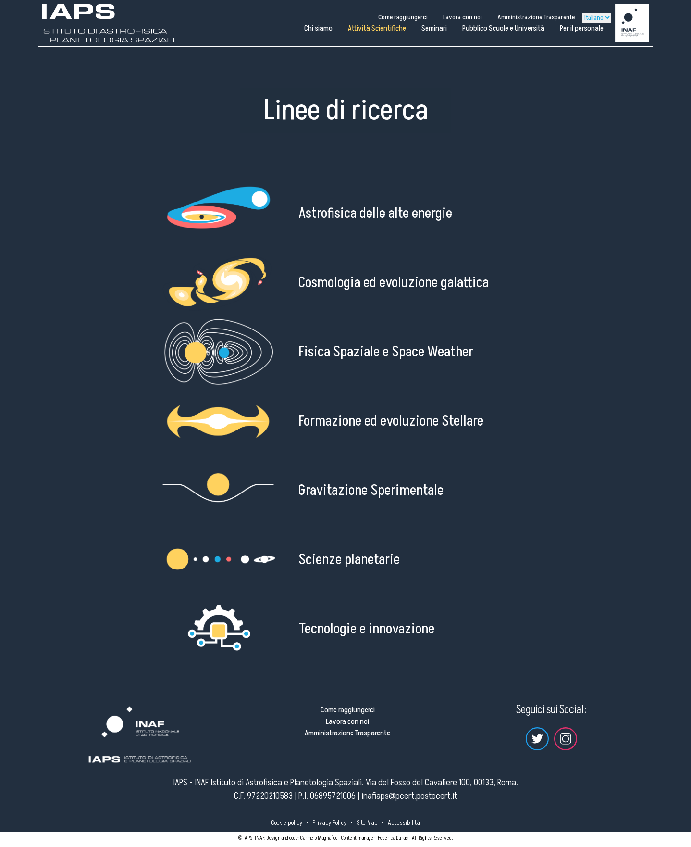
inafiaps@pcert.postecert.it (409, 796)
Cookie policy (286, 822)
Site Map (367, 822)
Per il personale (582, 28)
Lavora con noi (462, 17)
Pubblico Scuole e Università (503, 28)
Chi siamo (318, 28)
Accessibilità (404, 822)
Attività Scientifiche (377, 28)
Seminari (434, 28)
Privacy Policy (329, 822)
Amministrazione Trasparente (536, 17)
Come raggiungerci (403, 17)
